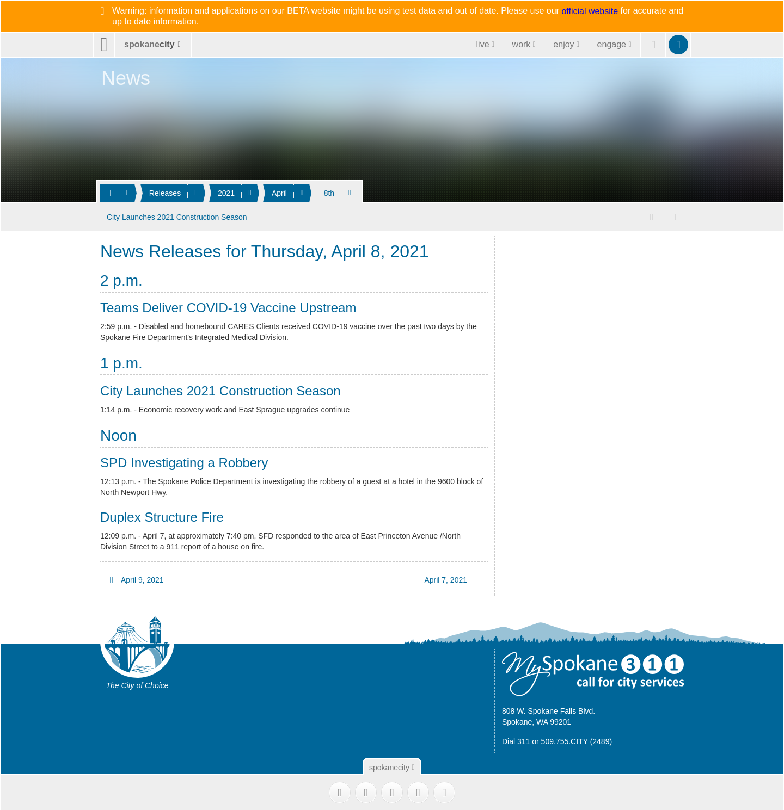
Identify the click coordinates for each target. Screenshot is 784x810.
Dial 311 (516, 741)
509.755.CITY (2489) (576, 741)
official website (589, 11)
